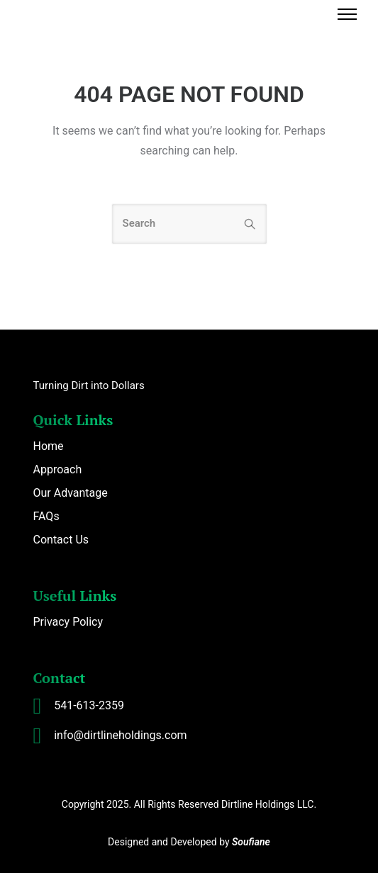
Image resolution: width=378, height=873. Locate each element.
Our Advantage (70, 493)
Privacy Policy (68, 622)
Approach (57, 469)
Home (48, 446)
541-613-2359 (89, 705)
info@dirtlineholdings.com (120, 735)
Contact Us (61, 539)
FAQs (46, 516)
